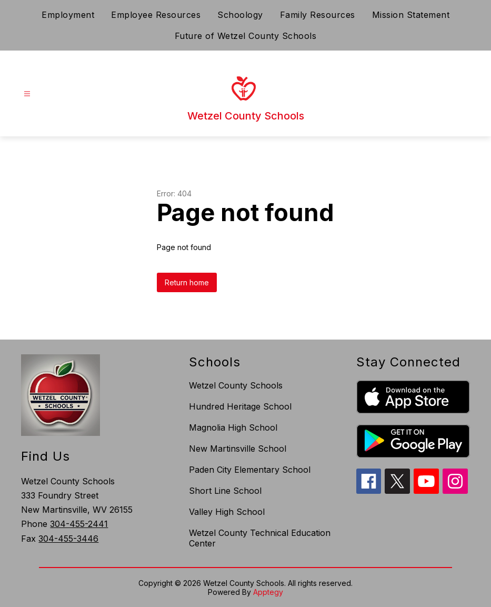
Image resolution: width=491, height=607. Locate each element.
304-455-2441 (79, 524)
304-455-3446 (68, 538)
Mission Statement (411, 14)
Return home (187, 282)
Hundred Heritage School (240, 406)
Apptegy (268, 592)
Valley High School (227, 511)
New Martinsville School (237, 448)
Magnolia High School (233, 427)
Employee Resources (156, 14)
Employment (68, 14)
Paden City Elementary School (249, 469)
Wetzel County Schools (236, 385)
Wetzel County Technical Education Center (259, 538)
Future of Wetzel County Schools (246, 36)
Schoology (240, 14)
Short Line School (225, 490)
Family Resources (317, 14)
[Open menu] (27, 94)
